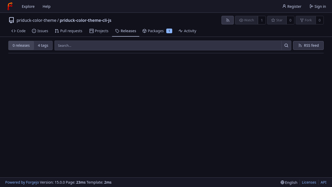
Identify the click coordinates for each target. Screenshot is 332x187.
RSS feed (311, 45)
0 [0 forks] (320, 20)
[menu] (289, 182)
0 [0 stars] (290, 20)
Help (47, 6)
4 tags (43, 45)
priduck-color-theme (36, 20)
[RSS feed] (228, 20)
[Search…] (286, 45)
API (323, 182)
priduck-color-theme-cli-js (85, 20)
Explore (28, 6)
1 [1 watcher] (262, 20)
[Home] (10, 6)
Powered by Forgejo (22, 182)
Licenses (309, 182)
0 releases (21, 45)
